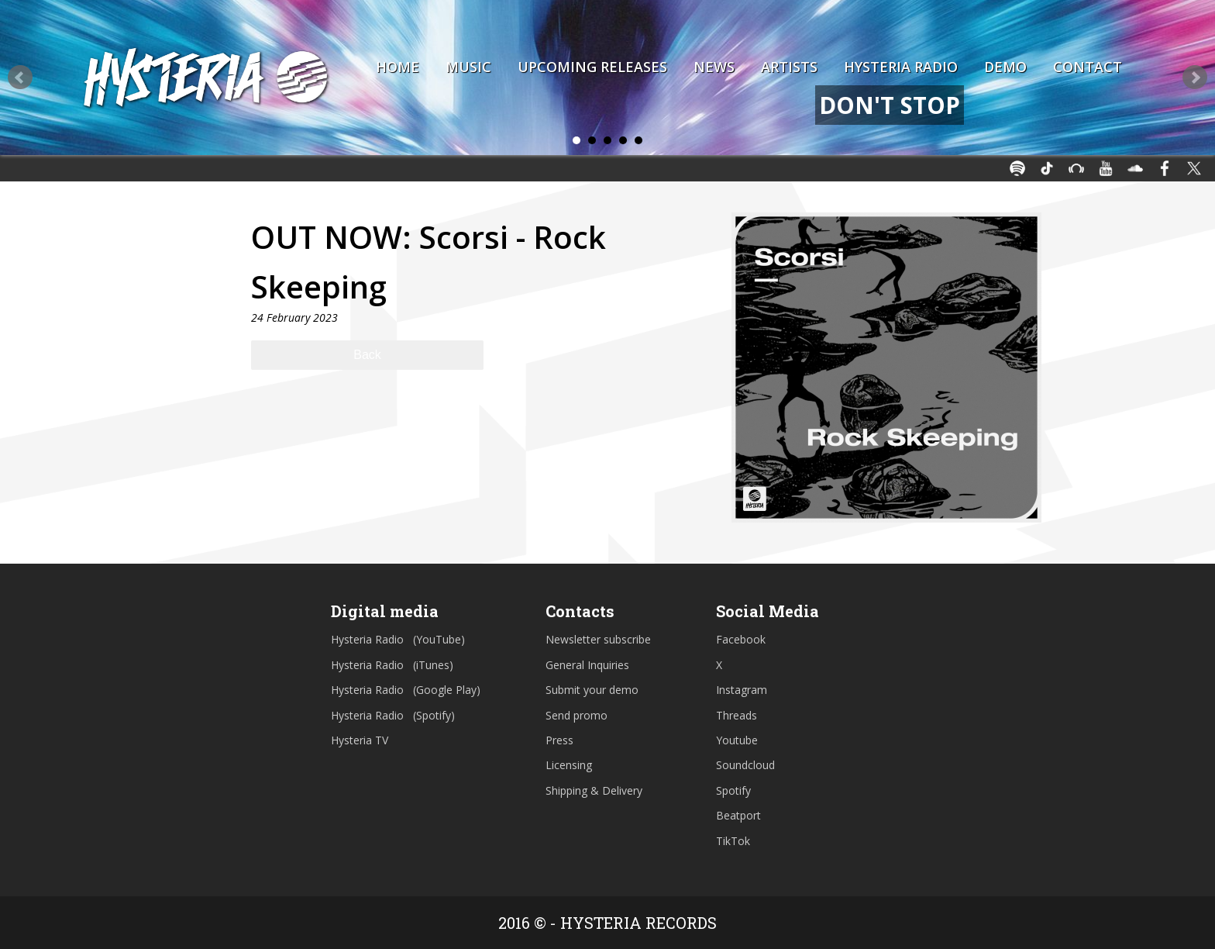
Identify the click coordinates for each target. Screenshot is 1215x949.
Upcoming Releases (592, 66)
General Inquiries (587, 664)
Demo (1005, 66)
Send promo (577, 715)
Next (1194, 77)
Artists (789, 66)
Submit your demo (592, 689)
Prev (20, 77)
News (714, 66)
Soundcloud (745, 764)
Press (559, 740)
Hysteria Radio (901, 66)
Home (397, 66)
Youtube (737, 740)
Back (367, 354)
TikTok (733, 840)
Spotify (733, 790)
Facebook (741, 639)
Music (468, 66)
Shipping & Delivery (594, 790)
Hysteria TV (359, 740)
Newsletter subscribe (598, 639)
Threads (736, 715)
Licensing (569, 764)
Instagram (741, 689)
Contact (1087, 66)
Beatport (738, 815)
